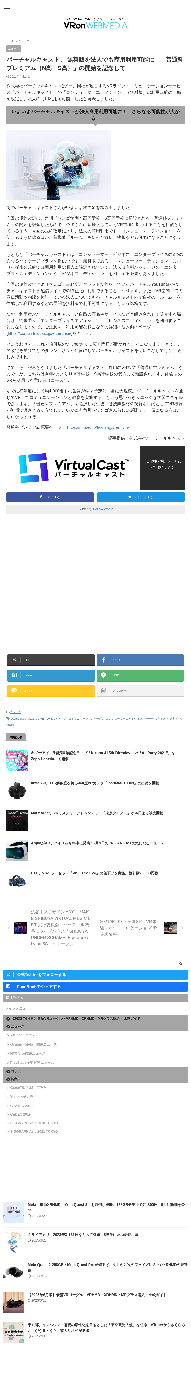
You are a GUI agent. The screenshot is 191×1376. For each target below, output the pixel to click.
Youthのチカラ (22, 1109)
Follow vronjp (103, 509)
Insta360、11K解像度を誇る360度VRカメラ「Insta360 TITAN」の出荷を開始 (98, 786)
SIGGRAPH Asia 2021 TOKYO (35, 1150)
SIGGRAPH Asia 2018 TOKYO (35, 1140)
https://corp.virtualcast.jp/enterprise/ (41, 333)
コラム (16, 1081)
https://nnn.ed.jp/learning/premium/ (100, 427)
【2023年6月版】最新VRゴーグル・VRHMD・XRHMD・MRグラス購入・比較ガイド (76, 1022)
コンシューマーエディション (124, 721)
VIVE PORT (45, 721)
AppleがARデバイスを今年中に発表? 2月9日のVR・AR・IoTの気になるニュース (101, 846)
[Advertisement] (42, 552)
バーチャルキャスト (156, 721)
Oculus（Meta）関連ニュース (34, 1050)
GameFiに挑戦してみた (29, 1098)
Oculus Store (18, 721)
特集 (14, 1089)
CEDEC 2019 (21, 1130)
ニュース (15, 715)
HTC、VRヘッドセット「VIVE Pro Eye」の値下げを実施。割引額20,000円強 (97, 876)
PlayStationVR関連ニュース (33, 1071)
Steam (32, 721)
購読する (14, 1000)
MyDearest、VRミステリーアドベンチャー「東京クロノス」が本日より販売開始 (101, 816)
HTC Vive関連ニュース (28, 1061)
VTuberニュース (23, 1039)
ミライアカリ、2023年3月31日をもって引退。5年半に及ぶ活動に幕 (86, 1254)
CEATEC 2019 (22, 1120)
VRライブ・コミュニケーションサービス (78, 721)
